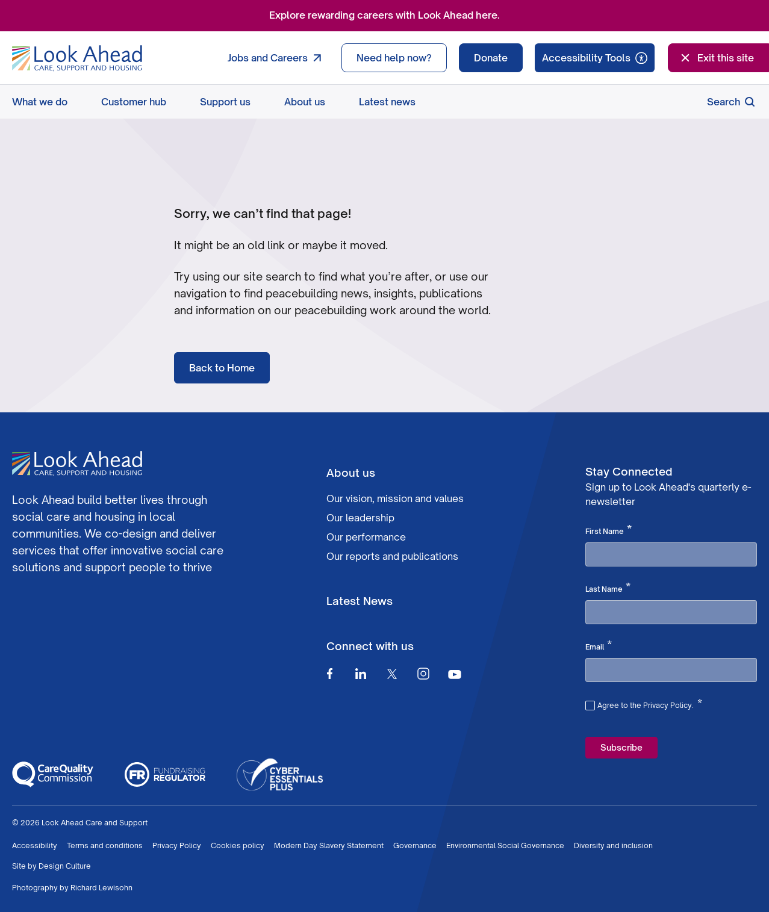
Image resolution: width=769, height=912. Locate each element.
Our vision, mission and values (395, 498)
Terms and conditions (105, 845)
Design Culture (65, 865)
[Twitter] (392, 673)
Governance (415, 845)
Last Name (607, 588)
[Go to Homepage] (77, 58)
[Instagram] (423, 673)
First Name (608, 530)
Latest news (387, 102)
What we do (39, 102)
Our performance (366, 537)
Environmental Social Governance (505, 845)
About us (304, 102)
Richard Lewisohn (101, 887)
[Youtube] (454, 674)
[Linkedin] (360, 673)
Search (732, 102)
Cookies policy (237, 845)
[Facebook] (329, 673)
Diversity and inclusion (613, 845)
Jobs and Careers (277, 57)
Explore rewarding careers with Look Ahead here (383, 15)
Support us (225, 102)
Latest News (359, 600)
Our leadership (360, 518)
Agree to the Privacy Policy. (649, 703)
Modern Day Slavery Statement (329, 845)
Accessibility (34, 845)
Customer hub (133, 102)
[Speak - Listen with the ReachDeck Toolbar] (595, 57)
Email (598, 646)
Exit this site (716, 58)
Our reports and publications (392, 556)
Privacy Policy (176, 845)
